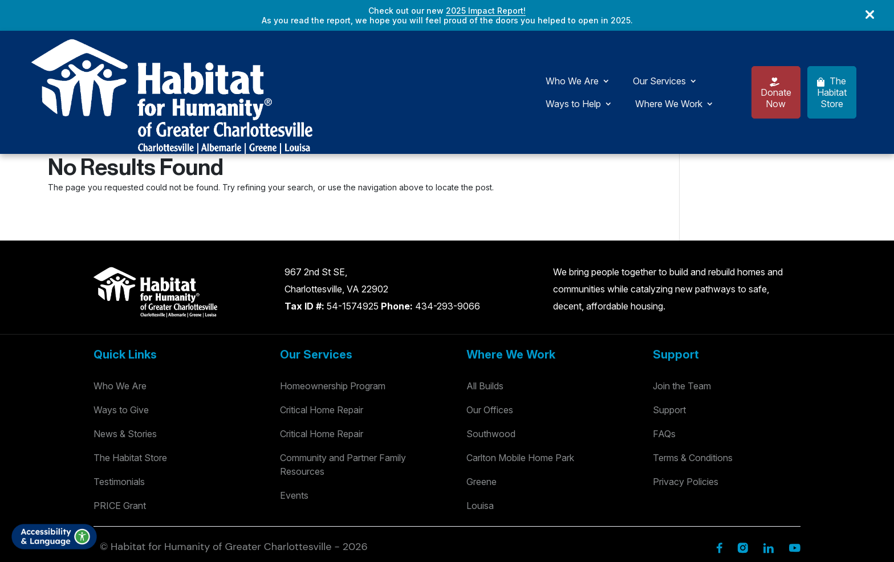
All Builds (484, 314)
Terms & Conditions (693, 386)
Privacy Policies (685, 410)
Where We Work (509, 56)
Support (669, 338)
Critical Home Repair (321, 338)
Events (294, 423)
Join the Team (682, 314)
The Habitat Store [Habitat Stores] (130, 386)
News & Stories (125, 362)
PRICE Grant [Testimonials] (120, 433)
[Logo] (68, 55)
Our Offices (489, 338)
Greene (481, 410)
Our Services (325, 56)
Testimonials (119, 410)
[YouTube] (794, 475)
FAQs (664, 362)
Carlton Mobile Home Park (520, 386)
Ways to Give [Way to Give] (121, 338)
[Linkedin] (768, 475)
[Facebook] (719, 475)
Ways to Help (414, 56)
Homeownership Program (332, 314)
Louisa (480, 433)
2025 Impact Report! (486, 10)
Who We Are (238, 56)
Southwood (490, 362)
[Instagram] (742, 475)
